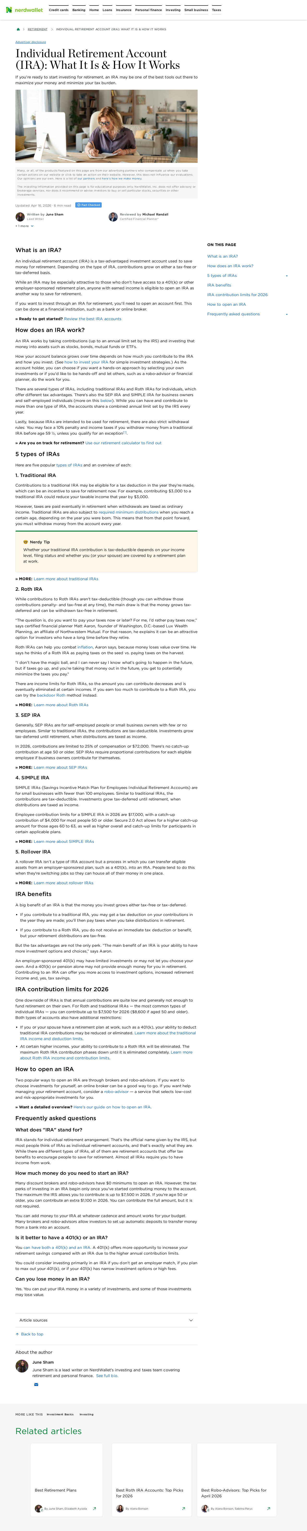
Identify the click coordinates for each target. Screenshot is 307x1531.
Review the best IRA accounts (92, 319)
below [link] (106, 400)
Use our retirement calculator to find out (123, 443)
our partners (86, 178)
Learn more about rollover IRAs (63, 883)
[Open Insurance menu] (123, 9)
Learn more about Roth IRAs (61, 705)
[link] (247, 256)
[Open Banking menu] (79, 9)
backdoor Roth (51, 695)
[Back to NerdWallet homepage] (18, 29)
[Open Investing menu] (173, 9)
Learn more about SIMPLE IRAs (64, 841)
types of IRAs (69, 465)
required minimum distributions (129, 512)
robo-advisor (116, 1091)
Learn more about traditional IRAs (66, 579)
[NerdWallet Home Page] (24, 10)
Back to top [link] (32, 1334)
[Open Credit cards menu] (59, 9)
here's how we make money (122, 178)
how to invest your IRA (86, 362)
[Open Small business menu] (196, 9)
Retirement (37, 29)
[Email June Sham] (36, 1384)
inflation (85, 647)
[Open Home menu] (94, 9)
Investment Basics (60, 1414)
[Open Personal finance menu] (148, 9)
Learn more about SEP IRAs (60, 767)
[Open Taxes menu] (216, 9)
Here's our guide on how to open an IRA (112, 1107)
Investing (87, 1414)
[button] (60, 226)
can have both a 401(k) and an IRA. (57, 1247)
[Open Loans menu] (107, 9)
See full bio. (107, 1375)
